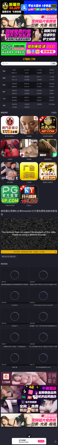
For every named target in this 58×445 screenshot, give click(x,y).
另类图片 (51, 93)
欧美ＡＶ (39, 77)
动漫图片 (51, 90)
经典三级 (26, 86)
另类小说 (26, 100)
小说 (4, 99)
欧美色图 (39, 90)
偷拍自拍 (26, 83)
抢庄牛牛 (51, 73)
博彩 (4, 71)
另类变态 (51, 86)
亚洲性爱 (14, 83)
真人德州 (26, 70)
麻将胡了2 (14, 73)
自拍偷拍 (26, 77)
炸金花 (27, 73)
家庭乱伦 (26, 97)
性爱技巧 (51, 100)
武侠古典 (51, 97)
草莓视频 (39, 104)
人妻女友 (39, 97)
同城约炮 (14, 104)
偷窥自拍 (14, 90)
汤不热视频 (52, 104)
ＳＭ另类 (51, 79)
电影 (4, 85)
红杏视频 (14, 107)
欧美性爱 (51, 83)
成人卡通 (39, 83)
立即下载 (41, 441)
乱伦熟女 (39, 86)
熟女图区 (39, 93)
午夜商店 (26, 104)
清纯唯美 (26, 93)
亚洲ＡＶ (14, 77)
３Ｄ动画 (51, 77)
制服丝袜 (14, 86)
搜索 (54, 63)
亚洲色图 (26, 90)
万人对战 (39, 70)
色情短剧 (26, 107)
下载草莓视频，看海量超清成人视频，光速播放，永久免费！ (34, 252)
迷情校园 (14, 100)
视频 (4, 78)
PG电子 (14, 70)
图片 (4, 92)
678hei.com (29, 59)
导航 (4, 105)
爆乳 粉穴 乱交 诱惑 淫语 (8, 256)
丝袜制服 (26, 79)
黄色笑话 (39, 100)
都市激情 (14, 97)
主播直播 (39, 79)
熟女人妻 (14, 79)
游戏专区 (51, 70)
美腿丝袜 (14, 93)
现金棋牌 (39, 73)
